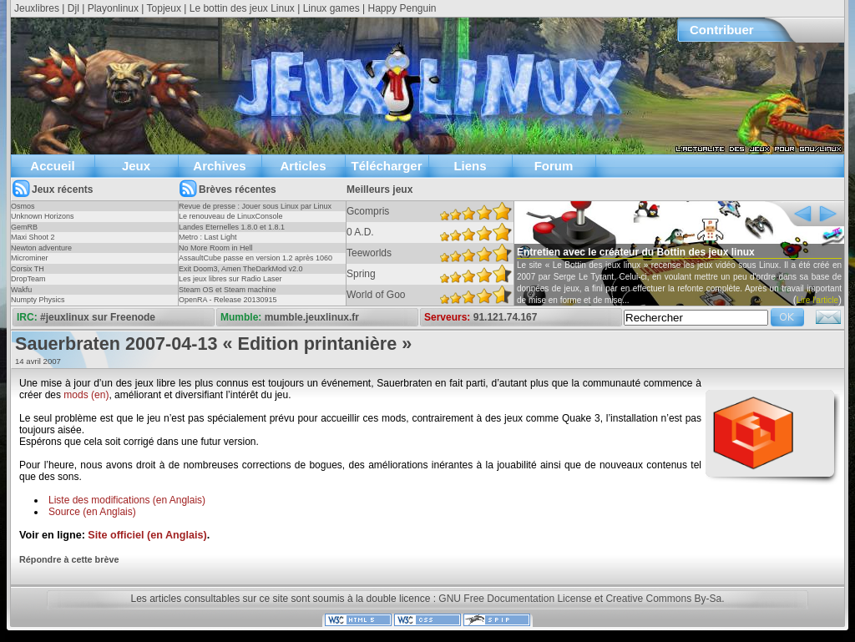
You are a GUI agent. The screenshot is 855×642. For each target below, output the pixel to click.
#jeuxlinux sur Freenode (97, 317)
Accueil (52, 166)
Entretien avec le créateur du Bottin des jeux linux (636, 252)
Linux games (331, 8)
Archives (219, 166)
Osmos (23, 206)
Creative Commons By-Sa (663, 598)
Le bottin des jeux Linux (242, 8)
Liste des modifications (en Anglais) (126, 500)
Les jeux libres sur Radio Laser (230, 279)
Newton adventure (41, 248)
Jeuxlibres (36, 8)
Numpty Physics (38, 300)
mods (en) (86, 395)
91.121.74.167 (505, 317)
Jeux (136, 166)
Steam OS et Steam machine (227, 290)
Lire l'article (817, 300)
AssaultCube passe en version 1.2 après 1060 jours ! (255, 263)
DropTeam (28, 279)
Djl (73, 8)
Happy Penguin (401, 8)
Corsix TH (27, 269)
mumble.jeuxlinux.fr (312, 317)
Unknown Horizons (42, 216)
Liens (469, 166)
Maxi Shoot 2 (33, 237)
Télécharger (386, 166)
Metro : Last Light (208, 237)
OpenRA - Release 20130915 (228, 300)
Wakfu (21, 290)
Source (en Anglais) (92, 512)
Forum (554, 166)
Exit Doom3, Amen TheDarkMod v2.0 (240, 269)
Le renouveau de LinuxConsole (231, 216)
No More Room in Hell (216, 248)
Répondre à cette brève (69, 559)
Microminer (29, 258)
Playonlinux (113, 8)
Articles (303, 166)
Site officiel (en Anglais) (147, 535)
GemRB (24, 227)
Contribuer (722, 30)
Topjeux (164, 8)
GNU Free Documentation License (514, 598)
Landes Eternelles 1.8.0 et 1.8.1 (232, 227)
